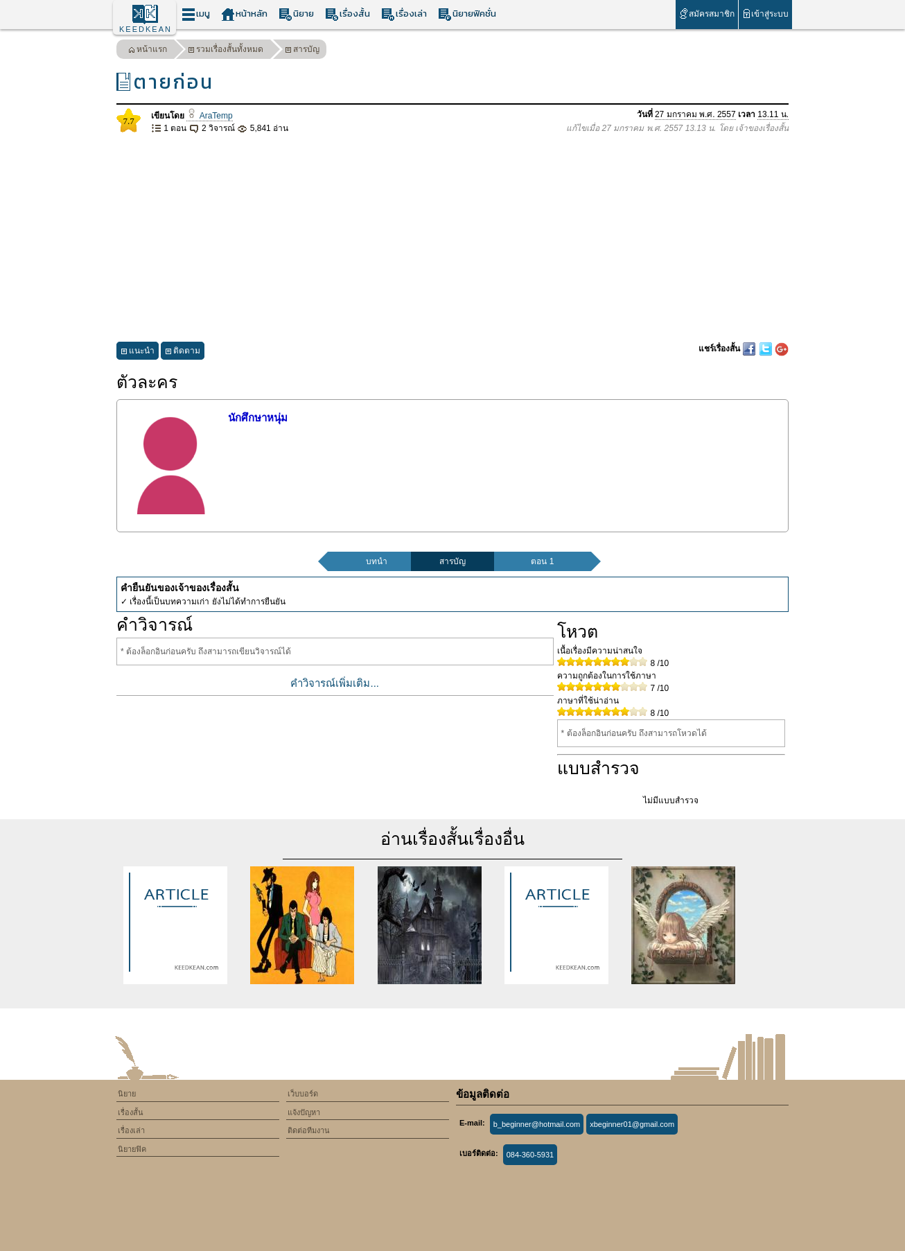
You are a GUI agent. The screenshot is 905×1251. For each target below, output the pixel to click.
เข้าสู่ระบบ (765, 13)
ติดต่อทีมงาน (309, 1130)
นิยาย (296, 14)
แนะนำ (138, 352)
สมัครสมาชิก (706, 13)
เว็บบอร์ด (303, 1094)
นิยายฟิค (132, 1149)
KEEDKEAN (145, 29)
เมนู (196, 14)
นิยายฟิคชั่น (467, 14)
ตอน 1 (542, 561)
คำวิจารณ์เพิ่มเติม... (334, 683)
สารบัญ (302, 51)
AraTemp (209, 116)
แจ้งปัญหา (304, 1112)
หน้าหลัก (244, 14)
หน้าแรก (147, 51)
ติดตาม (182, 352)
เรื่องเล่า (404, 14)
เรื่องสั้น (347, 14)
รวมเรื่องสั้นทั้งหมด (225, 51)
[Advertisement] (452, 238)
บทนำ (376, 561)
